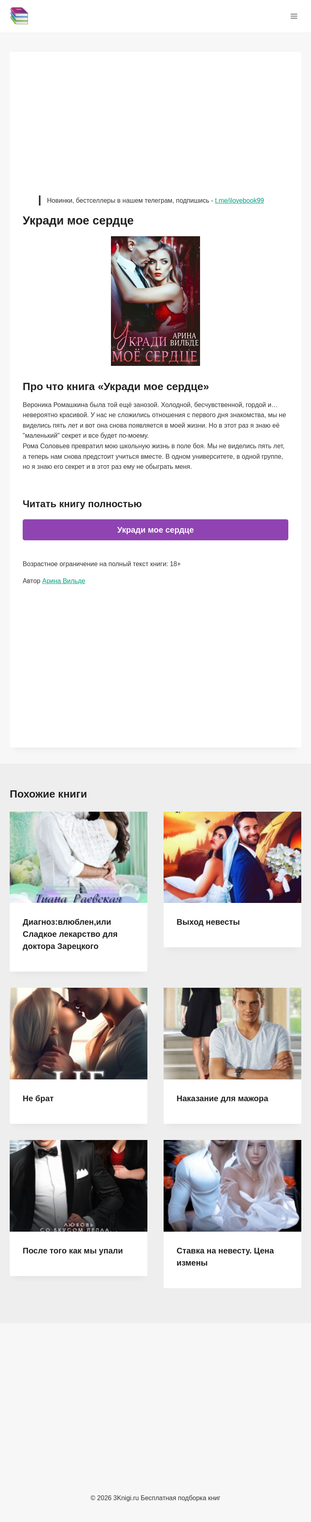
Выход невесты (208, 921)
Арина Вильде (63, 580)
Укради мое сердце (155, 529)
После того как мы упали (73, 1250)
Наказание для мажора (222, 1098)
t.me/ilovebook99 (239, 200)
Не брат (38, 1098)
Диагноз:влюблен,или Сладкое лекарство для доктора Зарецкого (70, 934)
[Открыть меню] (293, 16)
